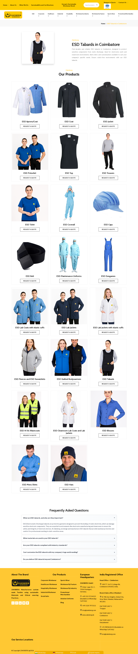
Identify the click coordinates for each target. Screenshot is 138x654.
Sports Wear (111, 15)
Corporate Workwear (48, 580)
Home (5, 5)
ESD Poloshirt (29, 173)
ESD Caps (108, 224)
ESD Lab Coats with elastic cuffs (29, 327)
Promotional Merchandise (125, 15)
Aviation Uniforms (67, 598)
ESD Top (69, 173)
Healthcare (51, 15)
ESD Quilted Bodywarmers (69, 379)
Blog (62, 602)
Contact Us (122, 2)
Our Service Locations (22, 639)
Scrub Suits (45, 596)
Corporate (41, 15)
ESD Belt (30, 276)
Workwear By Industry (68, 588)
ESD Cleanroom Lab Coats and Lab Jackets (69, 431)
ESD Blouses (108, 430)
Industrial (60, 15)
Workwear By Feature (68, 584)
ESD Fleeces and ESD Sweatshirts (29, 379)
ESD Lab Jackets (69, 327)
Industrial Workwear (48, 592)
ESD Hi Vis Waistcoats (30, 430)
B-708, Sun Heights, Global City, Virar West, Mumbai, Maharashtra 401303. (112, 599)
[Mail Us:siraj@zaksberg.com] (73, 653)
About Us (13, 5)
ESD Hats (69, 484)
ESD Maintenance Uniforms (69, 276)
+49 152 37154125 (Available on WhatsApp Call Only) (88, 598)
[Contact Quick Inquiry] (93, 653)
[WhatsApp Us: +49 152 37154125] (58, 653)
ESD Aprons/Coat (30, 121)
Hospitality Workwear (49, 588)
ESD (33, 15)
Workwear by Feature (98, 15)
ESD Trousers (108, 173)
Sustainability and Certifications (42, 5)
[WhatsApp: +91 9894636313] (40, 653)
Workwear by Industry (82, 15)
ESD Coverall (69, 224)
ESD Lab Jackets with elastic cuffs (108, 327)
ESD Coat (69, 121)
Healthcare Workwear (49, 584)
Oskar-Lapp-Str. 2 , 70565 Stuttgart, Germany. (87, 589)
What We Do (23, 5)
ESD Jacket (108, 121)
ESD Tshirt (30, 224)
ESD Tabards (108, 379)
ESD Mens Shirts (29, 484)
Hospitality (69, 15)
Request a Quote (110, 2)
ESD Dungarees (108, 276)
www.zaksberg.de (88, 615)
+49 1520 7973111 (89, 605)
